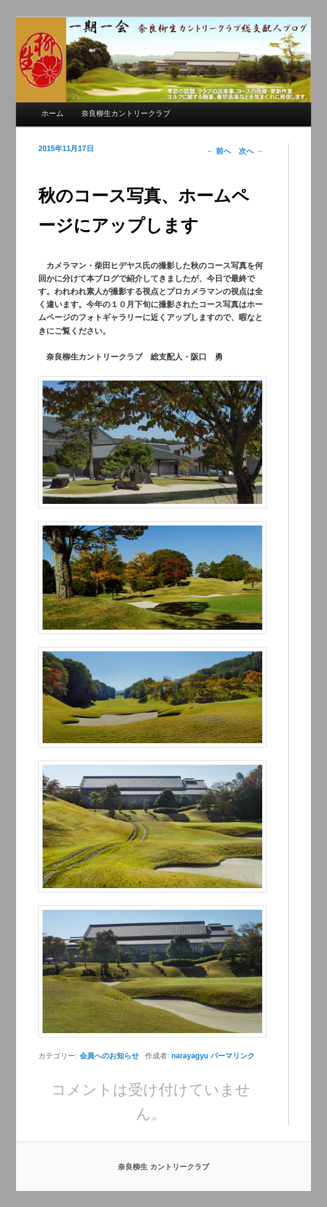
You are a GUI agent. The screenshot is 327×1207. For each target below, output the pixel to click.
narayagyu (190, 1056)
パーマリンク (232, 1056)
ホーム (52, 113)
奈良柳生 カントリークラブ (163, 1167)
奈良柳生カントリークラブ (125, 113)
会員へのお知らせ (109, 1056)
